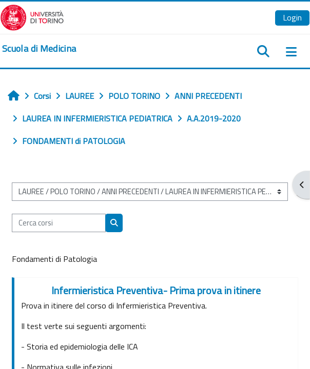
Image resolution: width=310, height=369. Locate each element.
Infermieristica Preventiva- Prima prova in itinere (156, 290)
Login (292, 17)
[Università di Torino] (32, 16)
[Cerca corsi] (59, 223)
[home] (39, 48)
